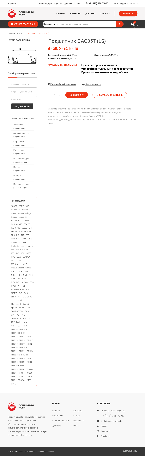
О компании (57, 416)
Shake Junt (16, 304)
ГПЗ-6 (20, 373)
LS (12, 260)
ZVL (29, 318)
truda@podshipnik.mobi (125, 3)
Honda (30, 246)
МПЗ (29, 380)
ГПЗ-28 (14, 362)
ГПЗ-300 (15, 366)
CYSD (17, 228)
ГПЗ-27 (30, 358)
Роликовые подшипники (19, 152)
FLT (22, 235)
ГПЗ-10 (14, 329)
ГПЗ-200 (23, 347)
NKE (20, 275)
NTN (24, 279)
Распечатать (91, 84)
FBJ (26, 231)
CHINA (26, 220)
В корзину (77, 95)
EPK (30, 228)
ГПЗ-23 (30, 351)
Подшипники (79, 421)
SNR (19, 297)
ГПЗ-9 (13, 380)
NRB (13, 279)
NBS (26, 271)
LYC (16, 260)
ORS (31, 282)
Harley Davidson (18, 246)
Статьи (76, 416)
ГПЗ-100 (23, 329)
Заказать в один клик (110, 95)
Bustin (14, 220)
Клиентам (75, 13)
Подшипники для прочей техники (21, 160)
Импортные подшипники (19, 177)
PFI (18, 286)
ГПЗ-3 (29, 362)
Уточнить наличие (62, 65)
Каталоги (105, 13)
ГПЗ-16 (22, 340)
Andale (14, 210)
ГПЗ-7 (13, 376)
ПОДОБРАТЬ (22, 106)
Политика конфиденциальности (41, 452)
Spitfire (14, 308)
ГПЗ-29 (22, 362)
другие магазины (72, 3)
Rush (28, 289)
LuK (21, 260)
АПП (13, 326)
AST (27, 206)
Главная (60, 13)
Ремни (76, 426)
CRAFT (27, 224)
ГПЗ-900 (22, 380)
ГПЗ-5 (13, 373)
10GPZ (14, 206)
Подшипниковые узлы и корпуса (21, 186)
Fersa (23, 239)
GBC (30, 239)
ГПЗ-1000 (15, 333)
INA (28, 249)
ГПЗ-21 (14, 351)
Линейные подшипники (19, 126)
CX (12, 228)
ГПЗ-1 (25, 326)
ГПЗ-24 (24, 355)
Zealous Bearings (23, 322)
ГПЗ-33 (14, 369)
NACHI (14, 271)
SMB (26, 293)
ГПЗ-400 (29, 369)
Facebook (105, 436)
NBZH (13, 275)
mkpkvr (104, 426)
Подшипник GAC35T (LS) (38, 33)
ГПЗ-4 (21, 369)
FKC (31, 231)
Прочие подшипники (19, 169)
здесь (50, 123)
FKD (13, 235)
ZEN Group (16, 318)
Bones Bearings (24, 213)
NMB (25, 275)
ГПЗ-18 (14, 344)
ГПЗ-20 (14, 347)
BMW (13, 213)
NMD (31, 275)
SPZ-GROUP (28, 297)
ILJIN (22, 249)
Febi (18, 239)
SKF (20, 293)
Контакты (128, 13)
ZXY (13, 322)
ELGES (24, 228)
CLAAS (19, 224)
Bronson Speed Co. (19, 217)
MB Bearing (16, 264)
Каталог (21, 33)
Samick (20, 300)
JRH (23, 253)
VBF (18, 315)
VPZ (23, 315)
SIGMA (14, 293)
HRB (25, 242)
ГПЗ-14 (30, 337)
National (24, 282)
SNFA (13, 297)
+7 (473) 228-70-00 (97, 3)
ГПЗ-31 (23, 366)
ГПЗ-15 (14, 340)
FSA (27, 235)
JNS (17, 253)
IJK (12, 249)
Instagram (105, 431)
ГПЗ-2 (29, 344)
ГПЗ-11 (24, 333)
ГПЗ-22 (22, 351)
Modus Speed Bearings (21, 268)
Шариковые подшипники (19, 143)
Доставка (90, 13)
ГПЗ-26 (22, 358)
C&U (20, 220)
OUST (13, 286)
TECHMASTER (25, 308)
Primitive (15, 289)
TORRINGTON (17, 311)
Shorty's (25, 304)
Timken (28, 311)
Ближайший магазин (62, 84)
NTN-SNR (15, 282)
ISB (12, 253)
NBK (20, 271)
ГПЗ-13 (22, 337)
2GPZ (21, 206)
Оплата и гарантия (60, 421)
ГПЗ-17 (30, 340)
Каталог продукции (23, 24)
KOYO (18, 257)
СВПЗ (13, 384)
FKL (18, 235)
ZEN (24, 318)
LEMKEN (26, 257)
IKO (17, 249)
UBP (13, 315)
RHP (22, 289)
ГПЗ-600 (28, 373)
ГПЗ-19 (22, 344)
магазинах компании (80, 109)
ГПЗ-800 (28, 376)
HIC (20, 242)
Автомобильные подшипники (20, 135)
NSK (18, 279)
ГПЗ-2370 (15, 355)
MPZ (25, 264)
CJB (13, 224)
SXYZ (13, 300)
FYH (13, 239)
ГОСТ (19, 326)
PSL (23, 286)
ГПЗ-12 (14, 337)
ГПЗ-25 (14, 358)
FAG (21, 231)
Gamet (14, 242)
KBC (13, 257)
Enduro (14, 231)
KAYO (28, 253)
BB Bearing (23, 210)
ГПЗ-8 (20, 376)
